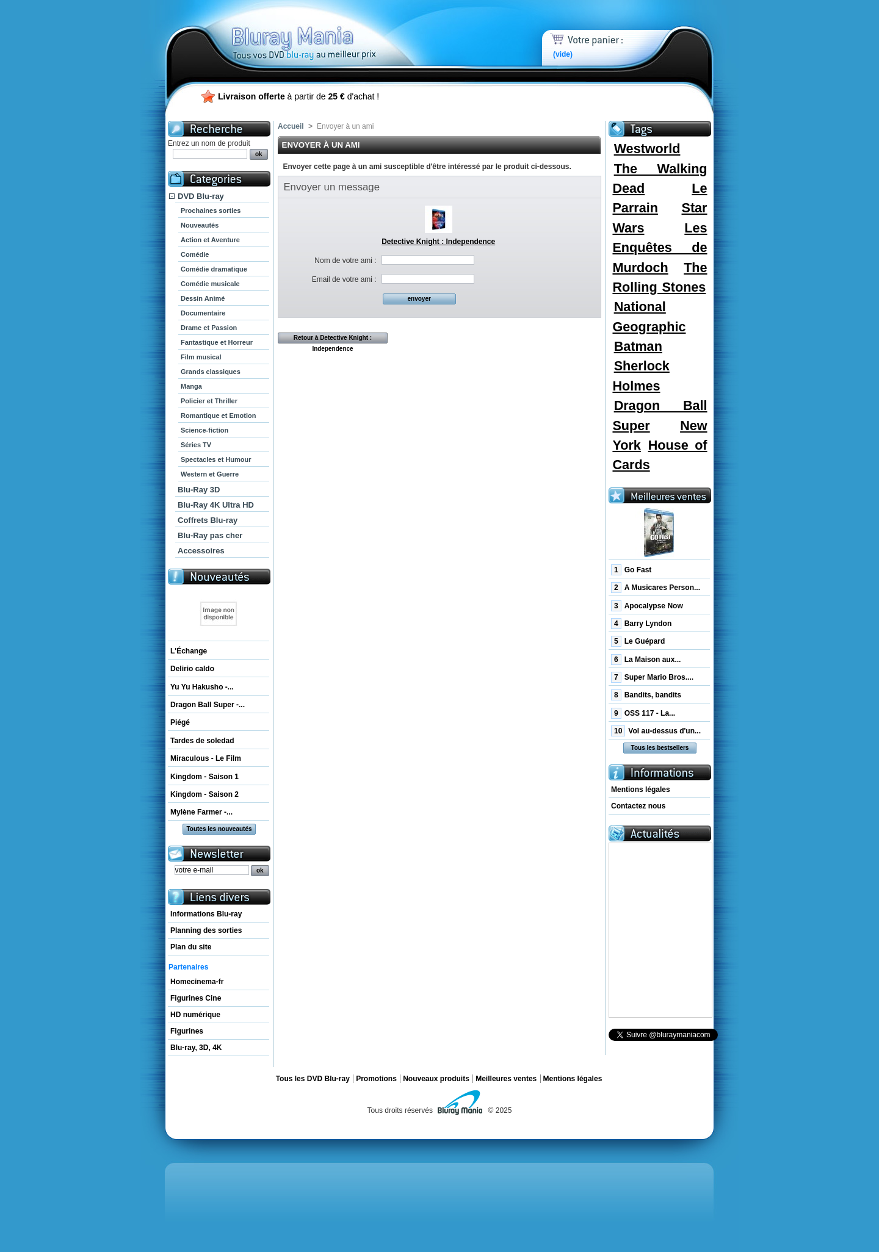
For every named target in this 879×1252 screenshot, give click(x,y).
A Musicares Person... (655, 587)
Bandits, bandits (646, 694)
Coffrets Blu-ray (207, 520)
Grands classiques (211, 371)
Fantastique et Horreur (217, 342)
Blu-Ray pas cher (210, 535)
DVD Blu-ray (201, 196)
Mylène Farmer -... (201, 812)
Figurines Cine (195, 998)
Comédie (195, 254)
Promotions (376, 1078)
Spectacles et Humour (216, 459)
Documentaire (203, 313)
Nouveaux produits (436, 1078)
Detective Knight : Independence (438, 241)
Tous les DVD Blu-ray (313, 1078)
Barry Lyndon (641, 623)
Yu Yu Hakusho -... (202, 687)
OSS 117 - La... (643, 713)
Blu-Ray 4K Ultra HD (216, 504)
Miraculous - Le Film (205, 758)
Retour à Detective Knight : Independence (333, 339)
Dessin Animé (203, 298)
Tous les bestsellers (660, 747)
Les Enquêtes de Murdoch (659, 247)
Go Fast (631, 569)
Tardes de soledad (202, 740)
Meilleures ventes (506, 1078)
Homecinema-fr (196, 981)
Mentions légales (640, 789)
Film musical (201, 357)
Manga (191, 386)
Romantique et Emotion (218, 415)
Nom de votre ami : (345, 260)
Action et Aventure (210, 239)
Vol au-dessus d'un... (656, 730)
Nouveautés (200, 225)
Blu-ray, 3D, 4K (196, 1047)
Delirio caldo (192, 668)
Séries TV (196, 444)
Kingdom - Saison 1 (204, 776)
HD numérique (195, 1014)
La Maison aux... (646, 659)
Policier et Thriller (209, 401)
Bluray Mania (326, 30)
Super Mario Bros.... (652, 677)
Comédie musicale (210, 283)
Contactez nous (638, 806)
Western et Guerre (210, 474)
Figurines (186, 1031)
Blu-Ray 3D (199, 489)
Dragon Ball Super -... (207, 704)
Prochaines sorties (211, 210)
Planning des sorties (206, 930)
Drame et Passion (209, 327)
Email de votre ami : (344, 279)
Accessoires (201, 550)
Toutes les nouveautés (218, 829)
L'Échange (188, 651)
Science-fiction (204, 430)
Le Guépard (638, 641)
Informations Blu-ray (206, 914)
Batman (638, 346)
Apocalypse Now (647, 605)
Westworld (647, 148)
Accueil (291, 126)
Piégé (180, 722)
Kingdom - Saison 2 (204, 794)
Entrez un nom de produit (209, 143)
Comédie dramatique (214, 269)
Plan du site (190, 947)
